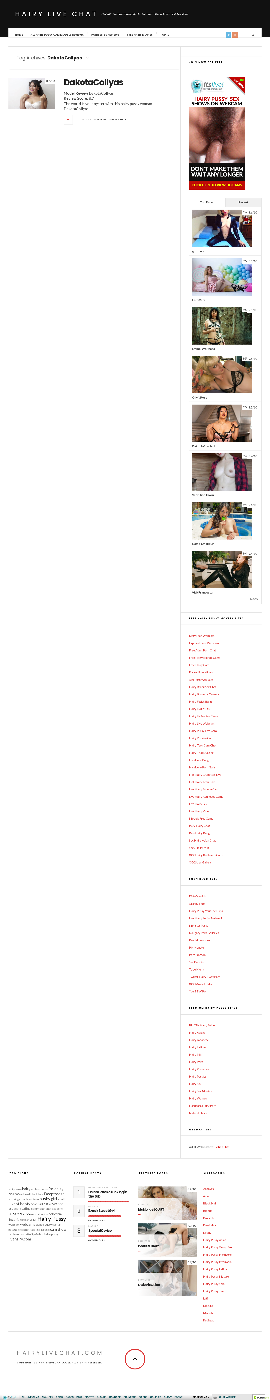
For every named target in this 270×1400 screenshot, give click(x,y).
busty (48, 1228)
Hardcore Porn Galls (202, 771)
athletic (35, 1193)
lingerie (14, 1223)
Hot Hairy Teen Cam (202, 785)
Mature (93, 1230)
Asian (206, 1199)
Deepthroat (54, 1197)
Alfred (101, 123)
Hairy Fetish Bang (200, 705)
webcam (14, 1228)
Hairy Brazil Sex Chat (202, 690)
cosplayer (27, 1202)
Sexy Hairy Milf (199, 851)
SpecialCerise (100, 1234)
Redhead (208, 1324)
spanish (24, 1223)
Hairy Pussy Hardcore (102, 1191)
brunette (25, 1238)
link (266, 1341)
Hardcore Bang (199, 763)
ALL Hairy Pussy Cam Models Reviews (57, 35)
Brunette (144, 1245)
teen (36, 1202)
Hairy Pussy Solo (214, 1287)
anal (33, 1223)
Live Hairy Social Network (206, 922)
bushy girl (48, 1202)
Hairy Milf (195, 1058)
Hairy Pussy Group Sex (217, 1251)
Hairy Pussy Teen (214, 1295)
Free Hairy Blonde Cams (204, 661)
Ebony (207, 1236)
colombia (55, 1218)
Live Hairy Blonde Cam (203, 793)
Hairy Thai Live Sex (201, 756)
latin (36, 1233)
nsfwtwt (50, 1207)
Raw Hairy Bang (199, 837)
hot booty (22, 1207)
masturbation (39, 1217)
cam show (58, 1233)
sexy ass (21, 1217)
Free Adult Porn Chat (202, 654)
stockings (14, 1202)
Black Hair (118, 123)
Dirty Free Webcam (201, 639)
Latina (26, 1212)
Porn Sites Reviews (106, 35)
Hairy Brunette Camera (204, 698)
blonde (40, 1228)
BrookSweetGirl (101, 1215)
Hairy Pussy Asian (214, 1243)
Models (93, 1210)
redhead (24, 1198)
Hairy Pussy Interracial (217, 1265)
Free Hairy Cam (199, 668)
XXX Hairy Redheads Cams (206, 858)
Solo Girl (37, 1208)
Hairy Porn (196, 1065)
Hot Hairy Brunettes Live (205, 778)
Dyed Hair (209, 1229)
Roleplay (56, 1192)
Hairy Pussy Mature (216, 1280)
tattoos (13, 1238)
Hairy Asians (197, 1036)
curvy (44, 1193)
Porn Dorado (197, 958)
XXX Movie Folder (200, 987)
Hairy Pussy (51, 1222)
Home (19, 35)
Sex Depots (196, 966)
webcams (27, 1228)
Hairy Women (198, 1102)
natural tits (15, 1233)
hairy (26, 1192)
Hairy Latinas (197, 1051)
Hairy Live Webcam (201, 727)
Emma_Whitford (203, 352)
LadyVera (199, 303)
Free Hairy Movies (140, 35)
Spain (35, 1238)
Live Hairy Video (199, 815)
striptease (15, 1193)
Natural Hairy (198, 1116)
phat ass (51, 1212)
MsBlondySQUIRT (151, 1213)
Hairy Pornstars (199, 1073)
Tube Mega (196, 973)
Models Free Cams (201, 822)
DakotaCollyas (93, 86)
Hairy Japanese (199, 1043)
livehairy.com (19, 1242)
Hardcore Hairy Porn (202, 1109)
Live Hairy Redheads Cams (206, 800)
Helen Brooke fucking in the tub (107, 1198)
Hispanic (44, 1233)
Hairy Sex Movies (200, 1094)
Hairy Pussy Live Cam (203, 734)
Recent (243, 206)
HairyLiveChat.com (60, 1357)
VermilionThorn (203, 498)
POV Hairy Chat (199, 829)
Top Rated (207, 206)
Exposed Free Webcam (204, 646)
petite (17, 1212)
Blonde (143, 1208)
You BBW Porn (198, 995)
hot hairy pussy (48, 1238)
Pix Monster (197, 951)
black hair (37, 1198)
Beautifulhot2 (148, 1250)
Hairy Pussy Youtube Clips (206, 914)
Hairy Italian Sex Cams (203, 720)
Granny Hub (197, 907)
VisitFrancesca (202, 596)
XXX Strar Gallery (200, 866)
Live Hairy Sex (198, 807)
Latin (206, 1302)
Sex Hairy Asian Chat (202, 844)
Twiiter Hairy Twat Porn (204, 980)
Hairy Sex (195, 1087)
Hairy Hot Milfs (199, 712)
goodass (198, 255)
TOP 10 (165, 35)
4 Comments (96, 1224)
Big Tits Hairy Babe (202, 1029)
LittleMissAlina (149, 1288)
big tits (28, 1233)
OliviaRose (199, 401)
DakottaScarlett (203, 450)
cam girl (57, 1228)
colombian (38, 1212)
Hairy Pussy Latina (215, 1273)
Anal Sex (208, 1192)
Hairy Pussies (197, 1080)
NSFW (13, 1197)
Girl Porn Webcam (201, 683)
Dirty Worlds (197, 900)
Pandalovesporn (199, 944)
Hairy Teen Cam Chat (202, 749)
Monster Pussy (198, 929)
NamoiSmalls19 (203, 547)
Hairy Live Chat (56, 14)
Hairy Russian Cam (201, 741)
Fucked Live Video (201, 676)
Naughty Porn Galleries (204, 936)
